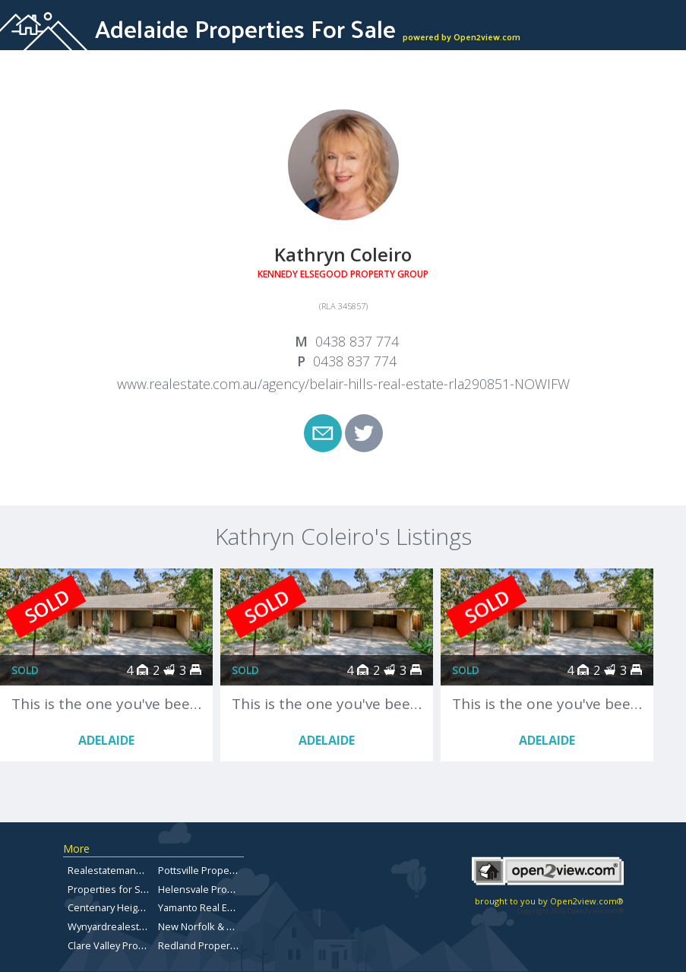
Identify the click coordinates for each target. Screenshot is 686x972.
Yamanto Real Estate (204, 907)
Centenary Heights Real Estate (136, 907)
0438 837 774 (357, 341)
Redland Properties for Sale (221, 945)
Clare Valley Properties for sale (138, 945)
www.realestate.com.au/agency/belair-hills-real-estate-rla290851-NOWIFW (343, 384)
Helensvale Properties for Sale (228, 889)
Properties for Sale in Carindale (139, 889)
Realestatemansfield (115, 870)
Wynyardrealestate (110, 926)
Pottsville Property (199, 870)
